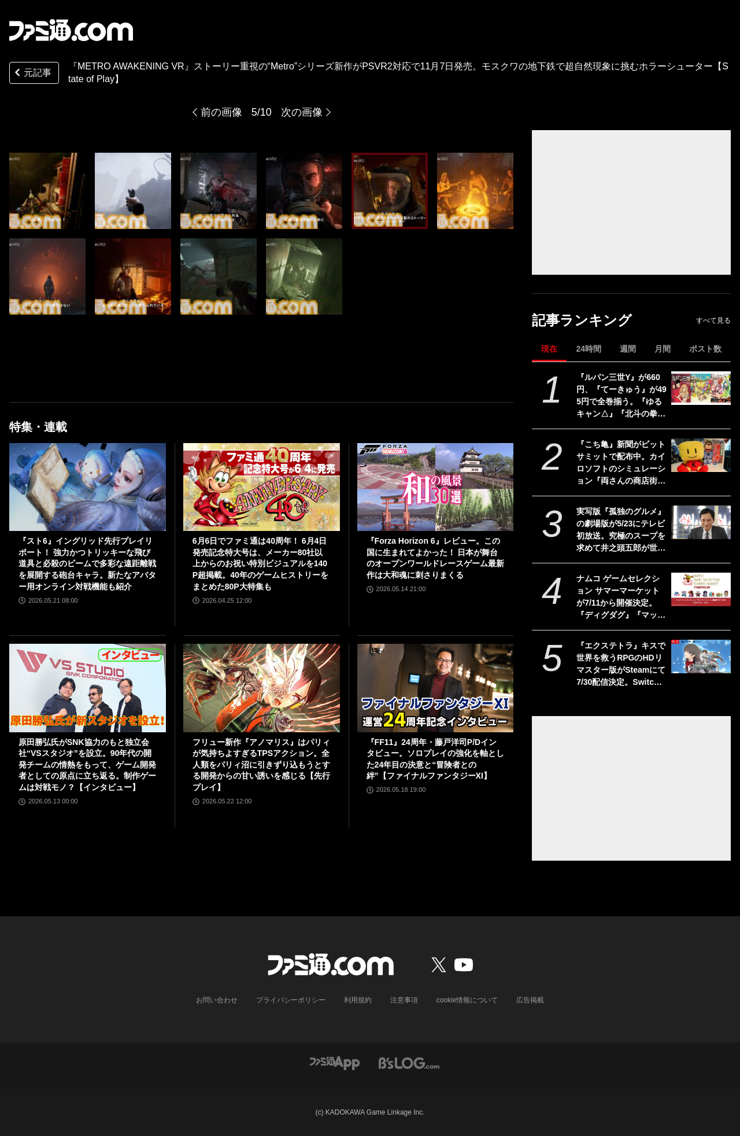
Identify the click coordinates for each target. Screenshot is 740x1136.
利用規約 (358, 1000)
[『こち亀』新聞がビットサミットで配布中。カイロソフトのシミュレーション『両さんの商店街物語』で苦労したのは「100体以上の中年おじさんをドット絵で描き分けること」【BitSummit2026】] (701, 455)
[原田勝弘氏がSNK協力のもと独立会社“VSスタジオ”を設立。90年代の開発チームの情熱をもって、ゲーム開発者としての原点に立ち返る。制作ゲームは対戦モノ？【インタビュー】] (87, 688)
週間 (628, 348)
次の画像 (302, 112)
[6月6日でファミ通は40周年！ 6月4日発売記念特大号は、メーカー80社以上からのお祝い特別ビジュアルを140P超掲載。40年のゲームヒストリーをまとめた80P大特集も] (261, 487)
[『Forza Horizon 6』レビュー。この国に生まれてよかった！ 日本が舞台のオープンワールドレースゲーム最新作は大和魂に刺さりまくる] (435, 487)
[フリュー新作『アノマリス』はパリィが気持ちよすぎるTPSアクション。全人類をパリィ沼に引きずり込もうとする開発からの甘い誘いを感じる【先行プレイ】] (261, 688)
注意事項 (404, 1000)
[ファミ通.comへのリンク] (71, 30)
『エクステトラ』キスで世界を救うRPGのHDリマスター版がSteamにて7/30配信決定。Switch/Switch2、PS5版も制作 (621, 664)
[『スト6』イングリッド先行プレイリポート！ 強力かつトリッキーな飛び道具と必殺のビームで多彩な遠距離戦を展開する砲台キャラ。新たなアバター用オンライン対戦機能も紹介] (87, 487)
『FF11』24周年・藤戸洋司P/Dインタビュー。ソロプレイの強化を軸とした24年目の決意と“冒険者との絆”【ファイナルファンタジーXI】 (435, 759)
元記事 (31, 74)
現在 (549, 348)
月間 (662, 348)
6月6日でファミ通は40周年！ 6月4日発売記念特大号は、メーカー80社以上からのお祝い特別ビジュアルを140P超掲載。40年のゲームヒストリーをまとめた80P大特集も (260, 563)
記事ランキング (582, 320)
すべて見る (713, 320)
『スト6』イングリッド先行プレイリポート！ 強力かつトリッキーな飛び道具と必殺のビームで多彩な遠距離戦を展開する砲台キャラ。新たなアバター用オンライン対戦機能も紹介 (87, 563)
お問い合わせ (217, 1000)
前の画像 (221, 112)
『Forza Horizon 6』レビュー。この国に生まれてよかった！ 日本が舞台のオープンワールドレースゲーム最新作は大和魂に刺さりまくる (435, 558)
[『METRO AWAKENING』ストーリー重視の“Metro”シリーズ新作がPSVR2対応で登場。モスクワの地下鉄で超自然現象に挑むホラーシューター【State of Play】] (133, 191)
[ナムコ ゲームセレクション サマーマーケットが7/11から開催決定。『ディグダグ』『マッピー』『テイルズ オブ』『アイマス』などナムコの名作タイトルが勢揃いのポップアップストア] (701, 589)
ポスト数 (705, 348)
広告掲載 (530, 1000)
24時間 (588, 348)
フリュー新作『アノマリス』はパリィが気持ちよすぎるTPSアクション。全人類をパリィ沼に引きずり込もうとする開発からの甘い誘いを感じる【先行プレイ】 (261, 764)
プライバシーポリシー (290, 1000)
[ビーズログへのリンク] (409, 1063)
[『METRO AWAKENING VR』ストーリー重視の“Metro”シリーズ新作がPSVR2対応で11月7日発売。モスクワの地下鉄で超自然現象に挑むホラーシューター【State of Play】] (47, 191)
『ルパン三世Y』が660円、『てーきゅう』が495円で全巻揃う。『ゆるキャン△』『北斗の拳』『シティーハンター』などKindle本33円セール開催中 (621, 396)
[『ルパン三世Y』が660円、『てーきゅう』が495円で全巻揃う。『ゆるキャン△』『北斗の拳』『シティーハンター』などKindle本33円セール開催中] (701, 388)
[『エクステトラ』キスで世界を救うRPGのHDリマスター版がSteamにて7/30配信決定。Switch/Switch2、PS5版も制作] (701, 656)
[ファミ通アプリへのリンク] (335, 1063)
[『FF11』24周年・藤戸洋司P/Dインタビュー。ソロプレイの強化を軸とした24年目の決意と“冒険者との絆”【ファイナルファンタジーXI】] (435, 688)
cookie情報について (467, 1000)
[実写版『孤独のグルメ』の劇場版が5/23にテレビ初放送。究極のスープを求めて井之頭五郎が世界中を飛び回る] (701, 522)
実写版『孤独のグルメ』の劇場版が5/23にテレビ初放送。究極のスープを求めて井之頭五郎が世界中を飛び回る (620, 530)
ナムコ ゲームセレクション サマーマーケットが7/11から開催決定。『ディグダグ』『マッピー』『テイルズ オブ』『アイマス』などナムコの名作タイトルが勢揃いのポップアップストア (620, 597)
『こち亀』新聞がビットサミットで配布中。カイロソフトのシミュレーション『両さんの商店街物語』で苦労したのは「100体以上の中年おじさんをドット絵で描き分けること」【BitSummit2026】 (621, 463)
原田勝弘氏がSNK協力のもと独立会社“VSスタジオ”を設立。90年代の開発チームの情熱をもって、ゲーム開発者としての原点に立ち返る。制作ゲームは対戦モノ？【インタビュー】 (87, 764)
